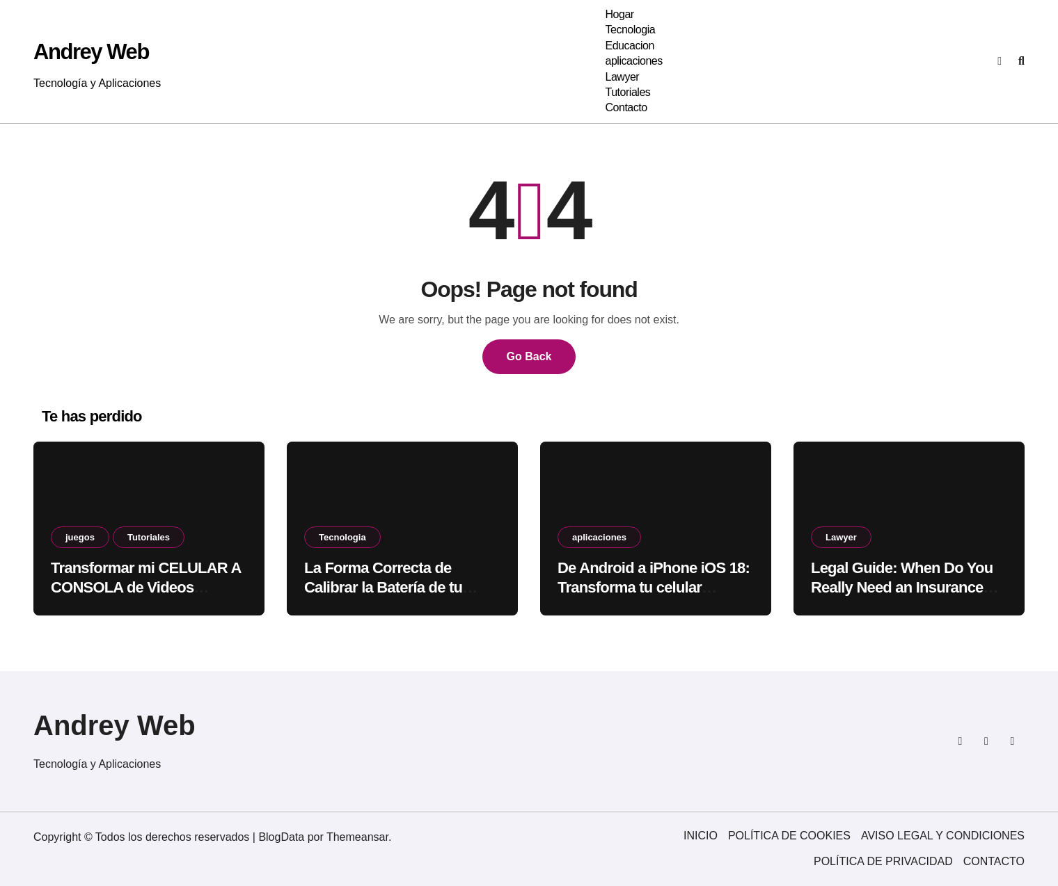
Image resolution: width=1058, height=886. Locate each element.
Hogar (619, 14)
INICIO (701, 835)
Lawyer (622, 77)
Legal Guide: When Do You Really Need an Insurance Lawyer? (902, 587)
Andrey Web (91, 52)
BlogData (281, 837)
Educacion (629, 45)
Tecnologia (630, 29)
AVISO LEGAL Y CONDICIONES (943, 835)
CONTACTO (994, 861)
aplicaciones (633, 61)
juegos (80, 537)
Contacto (626, 107)
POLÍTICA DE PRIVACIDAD (883, 861)
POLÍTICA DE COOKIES (789, 835)
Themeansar (357, 837)
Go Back (529, 356)
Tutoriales (627, 92)
